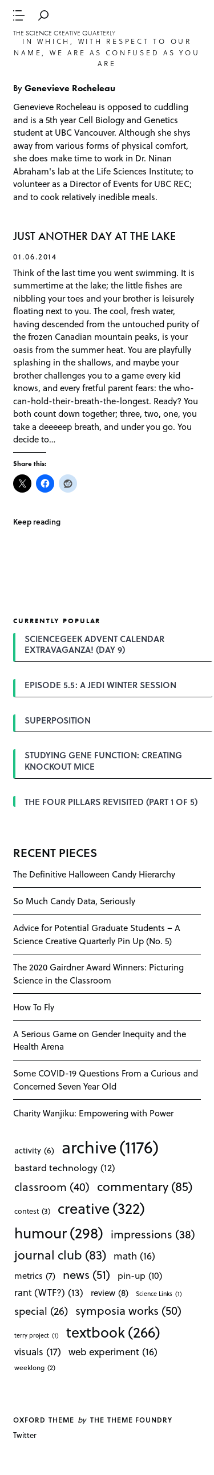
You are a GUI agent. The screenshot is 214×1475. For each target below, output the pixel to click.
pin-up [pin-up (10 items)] (140, 1275)
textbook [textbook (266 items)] (113, 1332)
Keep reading (36, 521)
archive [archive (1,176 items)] (110, 1146)
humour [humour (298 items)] (58, 1233)
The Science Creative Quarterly (64, 33)
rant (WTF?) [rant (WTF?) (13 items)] (48, 1292)
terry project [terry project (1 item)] (36, 1335)
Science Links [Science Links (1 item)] (159, 1293)
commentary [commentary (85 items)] (144, 1186)
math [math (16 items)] (134, 1256)
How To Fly (33, 1007)
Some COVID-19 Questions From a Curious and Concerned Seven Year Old (105, 1079)
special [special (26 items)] (41, 1310)
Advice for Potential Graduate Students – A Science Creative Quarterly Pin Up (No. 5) (96, 934)
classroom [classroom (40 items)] (52, 1187)
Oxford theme (43, 1420)
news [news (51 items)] (86, 1274)
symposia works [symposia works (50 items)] (128, 1310)
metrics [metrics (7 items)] (34, 1275)
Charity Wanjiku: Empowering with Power (93, 1113)
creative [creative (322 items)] (101, 1208)
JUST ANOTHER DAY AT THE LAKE (94, 236)
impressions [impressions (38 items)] (153, 1234)
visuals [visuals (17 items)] (37, 1351)
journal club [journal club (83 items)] (60, 1254)
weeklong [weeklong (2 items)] (34, 1367)
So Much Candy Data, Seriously (74, 901)
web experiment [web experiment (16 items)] (113, 1351)
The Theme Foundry (131, 1420)
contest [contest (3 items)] (32, 1210)
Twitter (25, 1434)
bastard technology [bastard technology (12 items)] (64, 1168)
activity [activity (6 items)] (34, 1150)
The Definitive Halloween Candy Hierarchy (94, 874)
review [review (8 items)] (109, 1292)
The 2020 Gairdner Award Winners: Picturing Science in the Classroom (98, 973)
